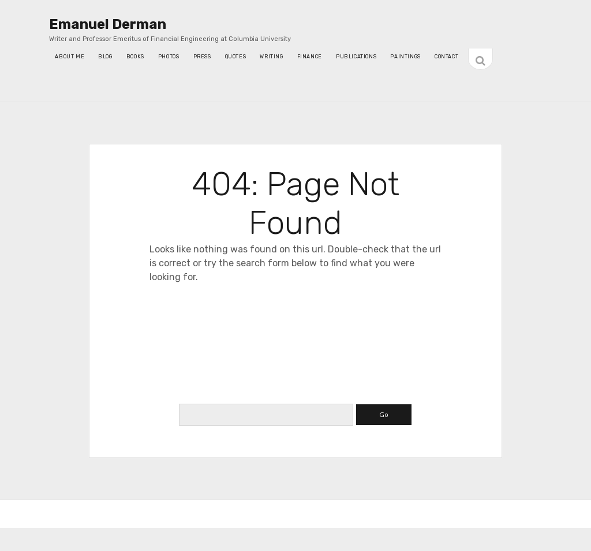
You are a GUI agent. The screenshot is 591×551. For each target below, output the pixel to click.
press (202, 56)
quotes (235, 56)
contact (446, 56)
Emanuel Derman (107, 24)
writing (271, 56)
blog (105, 56)
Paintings (405, 56)
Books (135, 56)
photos (168, 56)
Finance (309, 56)
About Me (69, 56)
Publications (356, 56)
